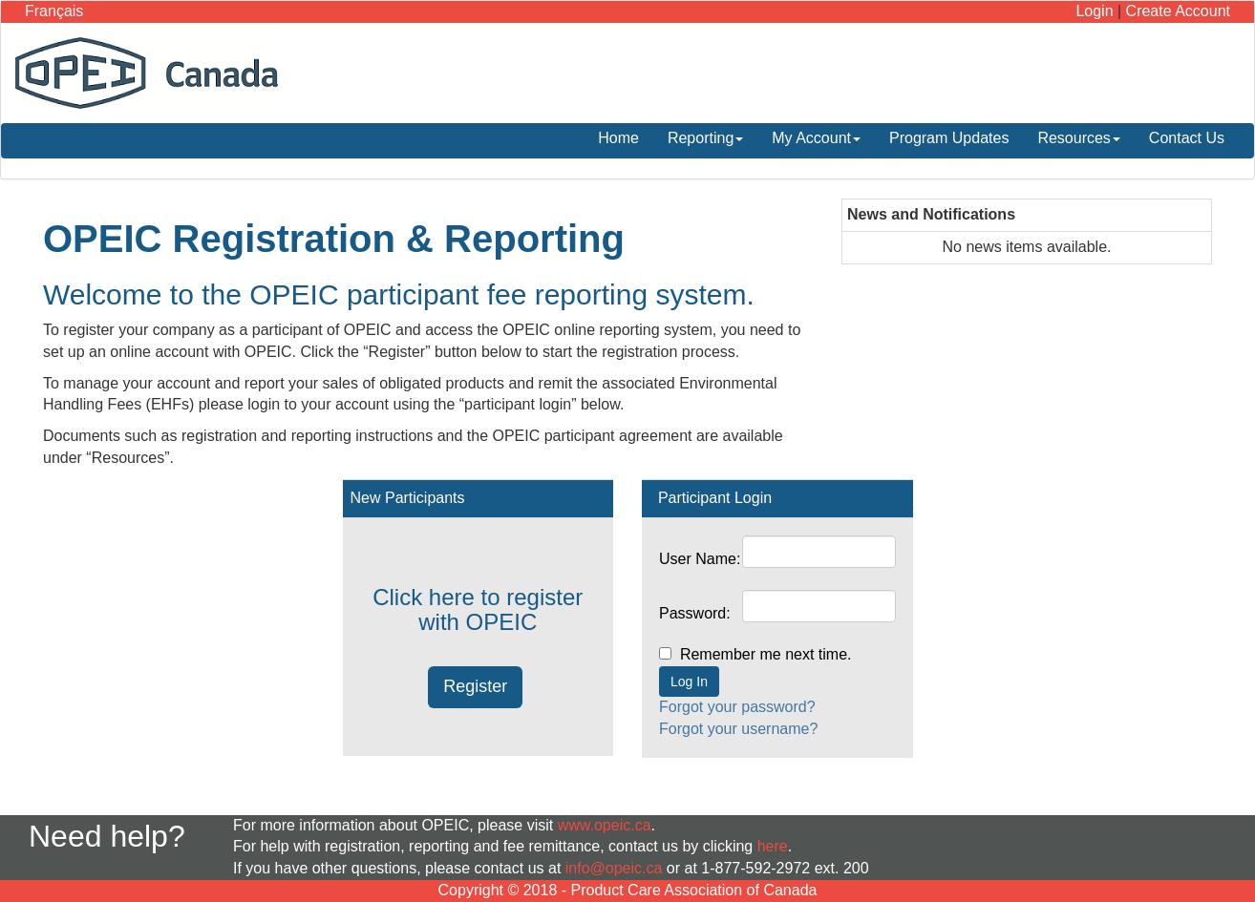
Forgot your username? (738, 729)
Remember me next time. (778, 654)
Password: (695, 613)
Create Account (1178, 11)
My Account (816, 138)
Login (1094, 11)
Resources (1078, 138)
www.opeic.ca (604, 825)
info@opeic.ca (614, 868)
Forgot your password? (737, 707)
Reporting (705, 138)
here (772, 846)
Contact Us (1186, 138)
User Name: (699, 559)
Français (54, 11)
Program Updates (949, 138)
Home (618, 138)
